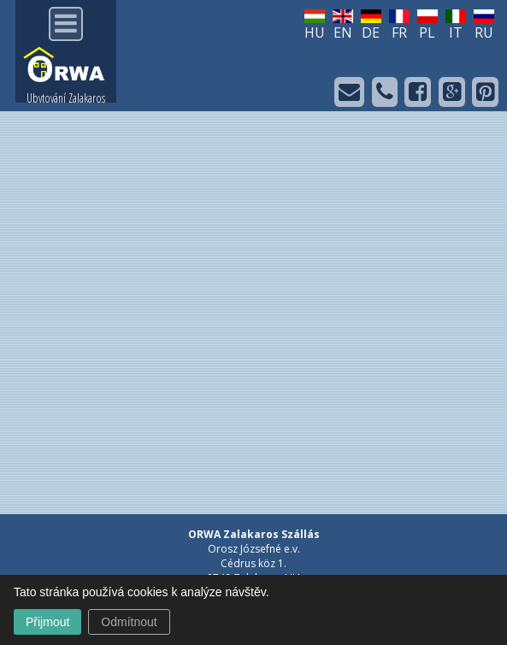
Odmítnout (128, 622)
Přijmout (47, 622)
